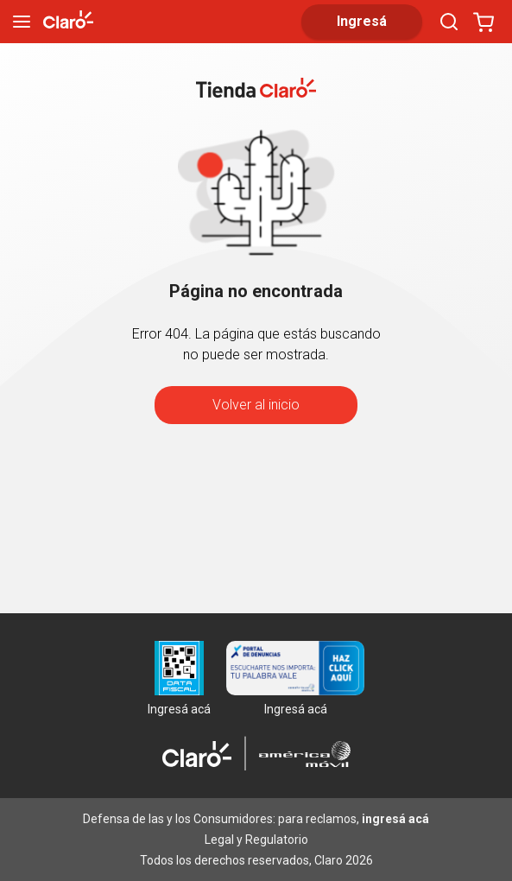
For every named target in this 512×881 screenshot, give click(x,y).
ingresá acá (395, 819)
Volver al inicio (256, 404)
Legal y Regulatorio (256, 839)
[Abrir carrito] (483, 21)
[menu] (22, 22)
